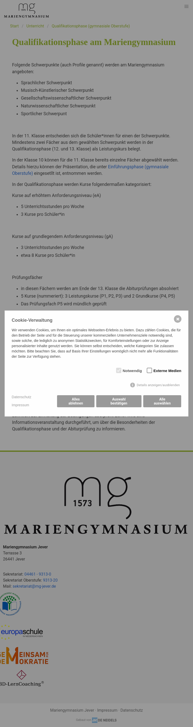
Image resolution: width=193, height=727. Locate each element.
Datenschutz (21, 397)
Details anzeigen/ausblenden (158, 385)
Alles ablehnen (76, 401)
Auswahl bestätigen (119, 401)
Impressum (20, 405)
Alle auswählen (162, 401)
